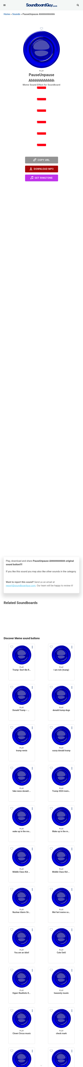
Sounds (16, 14)
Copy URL (41, 159)
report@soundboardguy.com (21, 585)
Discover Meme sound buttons (22, 638)
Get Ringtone (41, 177)
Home (7, 14)
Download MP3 (41, 168)
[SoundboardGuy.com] (41, 4)
